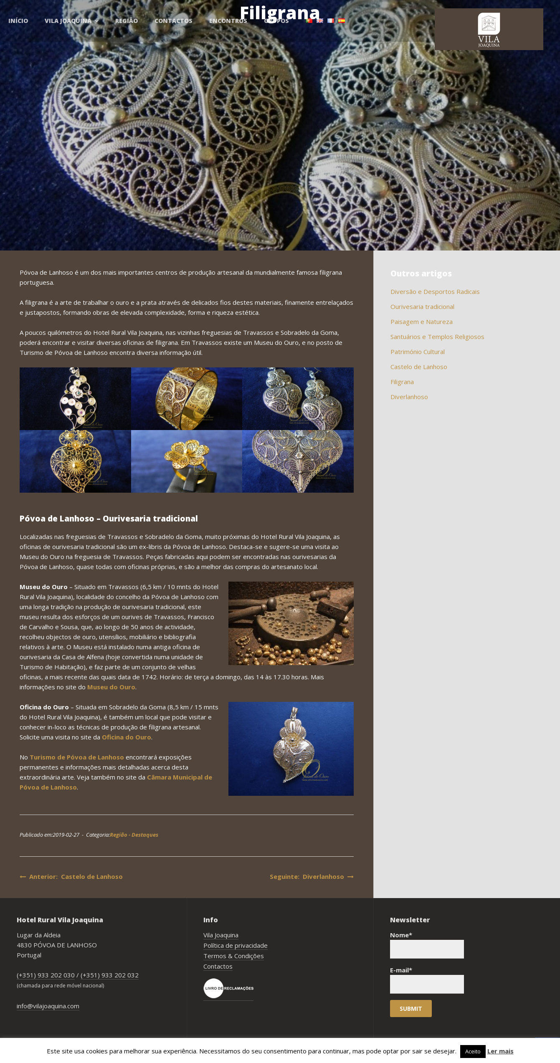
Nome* (427, 945)
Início (18, 21)
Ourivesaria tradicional (422, 306)
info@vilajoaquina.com (48, 1006)
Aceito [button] (473, 1051)
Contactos (218, 966)
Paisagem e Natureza (421, 321)
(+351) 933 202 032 (110, 975)
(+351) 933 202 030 (46, 975)
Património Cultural (417, 351)
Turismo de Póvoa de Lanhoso (77, 757)
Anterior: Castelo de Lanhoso (71, 876)
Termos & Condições (233, 956)
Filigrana (402, 381)
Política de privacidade (235, 945)
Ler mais (500, 1051)
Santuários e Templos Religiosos (437, 336)
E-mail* (427, 980)
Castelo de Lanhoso (418, 366)
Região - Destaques (134, 834)
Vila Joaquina (220, 935)
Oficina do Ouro (126, 737)
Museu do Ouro (111, 687)
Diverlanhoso (409, 396)
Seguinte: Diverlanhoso (312, 876)
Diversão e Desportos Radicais (435, 291)
